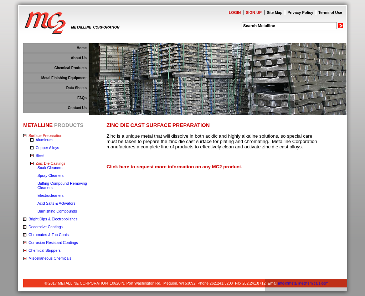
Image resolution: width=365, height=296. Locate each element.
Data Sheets (76, 88)
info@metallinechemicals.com (303, 283)
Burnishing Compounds (57, 211)
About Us (79, 58)
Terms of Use (330, 12)
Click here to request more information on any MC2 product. (174, 166)
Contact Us (77, 108)
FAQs (82, 98)
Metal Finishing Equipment (64, 78)
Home (82, 48)
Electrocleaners (50, 195)
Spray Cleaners (50, 175)
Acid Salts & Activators (56, 203)
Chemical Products (70, 68)
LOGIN (235, 12)
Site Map (274, 12)
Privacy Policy (300, 12)
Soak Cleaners (49, 167)
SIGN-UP (254, 12)
